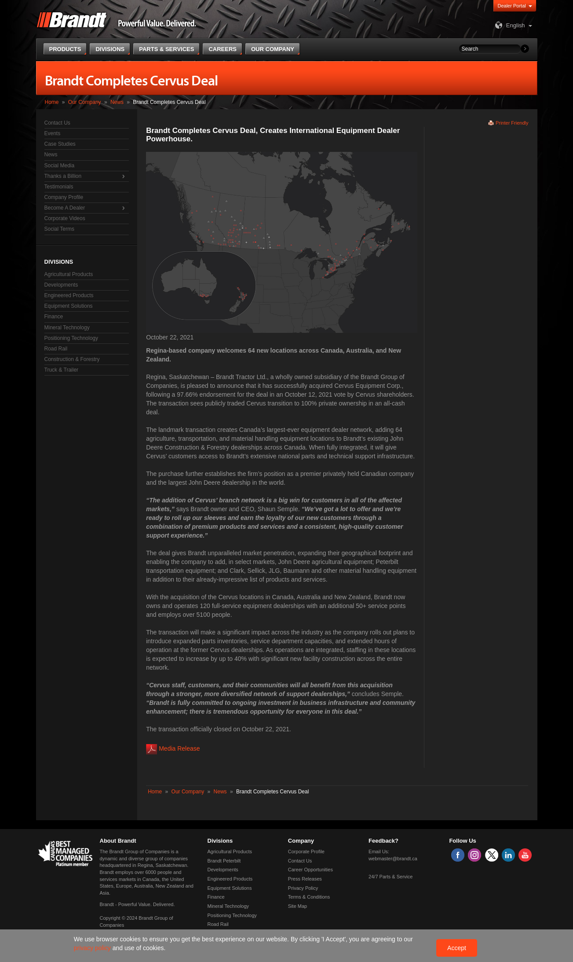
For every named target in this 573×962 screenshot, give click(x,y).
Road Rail (56, 349)
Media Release (179, 748)
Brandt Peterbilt (224, 860)
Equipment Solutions (68, 306)
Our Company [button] (272, 49)
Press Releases (305, 878)
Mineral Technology (67, 327)
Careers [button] (222, 49)
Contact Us (57, 123)
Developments (61, 285)
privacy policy (93, 947)
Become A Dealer (64, 208)
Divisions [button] (109, 49)
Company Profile (64, 197)
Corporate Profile (306, 851)
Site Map (297, 906)
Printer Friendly (512, 122)
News (117, 102)
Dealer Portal (512, 5)
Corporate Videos (64, 218)
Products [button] (65, 49)
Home (52, 102)
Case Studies (60, 144)
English (509, 25)
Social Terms (59, 229)
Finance (53, 316)
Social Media (59, 165)
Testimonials (58, 187)
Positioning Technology (71, 338)
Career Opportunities (310, 869)
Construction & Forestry (72, 359)
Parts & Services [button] (166, 49)
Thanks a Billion (63, 176)
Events (52, 133)
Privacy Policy (303, 888)
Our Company (84, 102)
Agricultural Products (68, 274)
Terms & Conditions (309, 896)
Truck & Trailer (61, 370)
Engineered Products (69, 295)
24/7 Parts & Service (390, 876)
